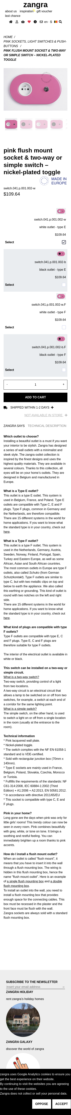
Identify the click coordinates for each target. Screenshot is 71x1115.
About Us (11, 11)
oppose (41, 1104)
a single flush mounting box (25, 881)
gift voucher (44, 11)
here (7, 531)
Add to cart (35, 397)
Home (8, 37)
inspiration (27, 11)
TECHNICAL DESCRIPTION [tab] (47, 425)
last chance (12, 15)
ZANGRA (35, 4)
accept (61, 1104)
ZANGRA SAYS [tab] (14, 425)
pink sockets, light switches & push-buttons (35, 44)
